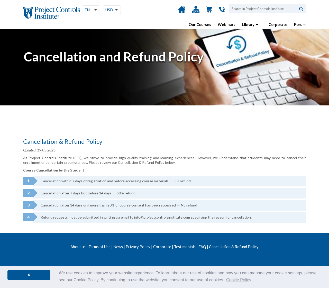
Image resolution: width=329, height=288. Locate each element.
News (118, 246)
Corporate (278, 24)
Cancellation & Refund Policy (234, 246)
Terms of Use (99, 246)
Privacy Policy (138, 246)
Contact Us (222, 12)
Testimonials (185, 246)
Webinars (226, 24)
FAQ (202, 246)
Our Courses (200, 24)
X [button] (29, 275)
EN (87, 9)
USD (109, 9)
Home (182, 12)
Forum (300, 24)
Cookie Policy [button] (238, 280)
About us (78, 246)
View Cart (209, 12)
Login (196, 12)
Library (248, 24)
